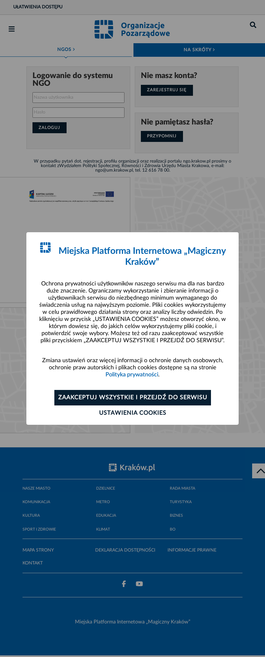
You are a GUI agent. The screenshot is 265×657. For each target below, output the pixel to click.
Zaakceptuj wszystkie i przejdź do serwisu (132, 398)
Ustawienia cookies (132, 413)
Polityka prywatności (131, 375)
